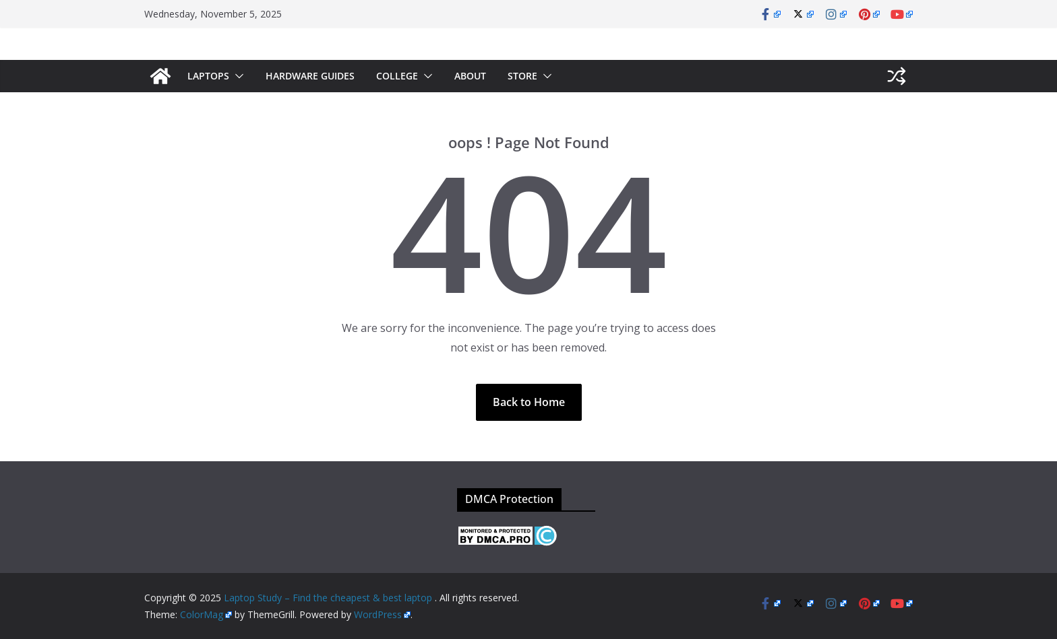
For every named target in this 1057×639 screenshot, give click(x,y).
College (397, 75)
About (470, 75)
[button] (236, 76)
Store (522, 75)
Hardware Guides (310, 75)
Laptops (208, 75)
